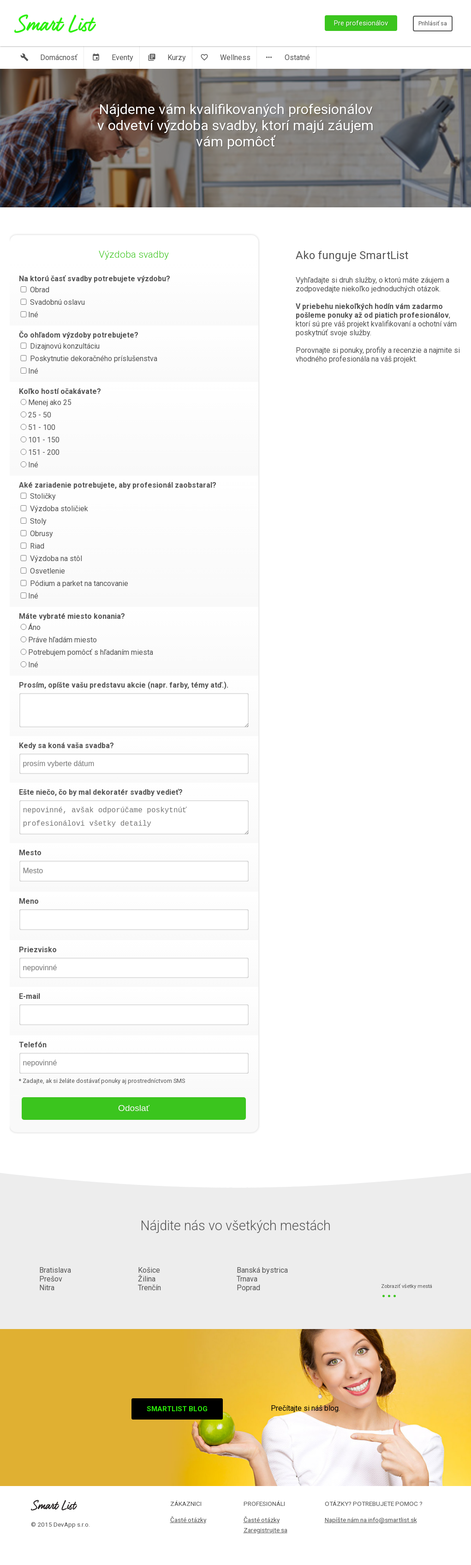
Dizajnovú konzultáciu (59, 346)
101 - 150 (39, 439)
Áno (30, 627)
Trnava (247, 1279)
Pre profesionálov (361, 23)
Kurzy (167, 57)
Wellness (225, 57)
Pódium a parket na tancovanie (73, 583)
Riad (31, 546)
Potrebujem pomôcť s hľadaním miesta (86, 652)
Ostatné (287, 57)
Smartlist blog (177, 1409)
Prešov (50, 1279)
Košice (149, 1270)
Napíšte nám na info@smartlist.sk (371, 1519)
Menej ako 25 (45, 402)
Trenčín (149, 1287)
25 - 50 (35, 415)
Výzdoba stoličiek (53, 508)
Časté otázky (188, 1519)
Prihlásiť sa (432, 23)
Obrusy (36, 533)
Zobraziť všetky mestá (406, 1286)
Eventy (112, 57)
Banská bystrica (262, 1270)
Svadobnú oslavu (52, 302)
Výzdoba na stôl (50, 558)
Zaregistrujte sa (265, 1530)
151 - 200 (39, 452)
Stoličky (37, 496)
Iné (28, 314)
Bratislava (55, 1270)
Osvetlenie (42, 571)
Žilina (146, 1279)
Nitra (46, 1287)
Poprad (248, 1287)
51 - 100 (37, 427)
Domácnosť (49, 57)
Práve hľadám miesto (58, 639)
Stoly (33, 521)
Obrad (34, 289)
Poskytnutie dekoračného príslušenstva (88, 358)
